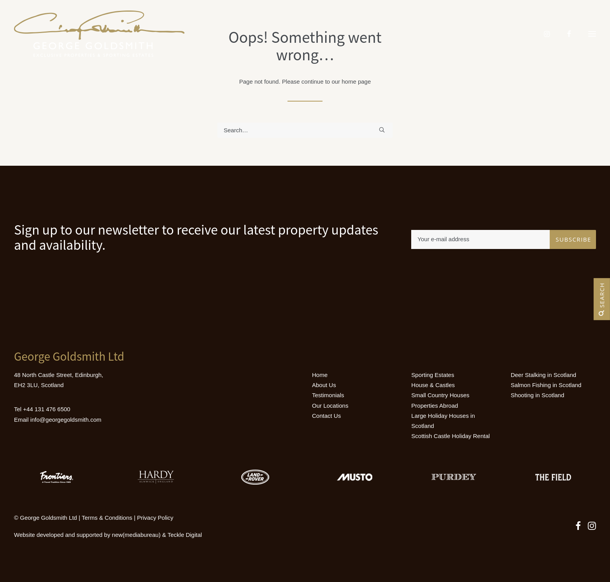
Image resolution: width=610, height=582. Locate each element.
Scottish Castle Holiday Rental (450, 436)
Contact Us (326, 415)
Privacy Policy (155, 517)
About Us (324, 385)
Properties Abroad (434, 405)
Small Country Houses (440, 395)
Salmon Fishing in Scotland (546, 385)
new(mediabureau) (136, 534)
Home (320, 375)
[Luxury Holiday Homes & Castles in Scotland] (99, 34)
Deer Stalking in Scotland (543, 375)
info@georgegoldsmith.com (66, 419)
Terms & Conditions (107, 517)
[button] (592, 34)
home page (356, 81)
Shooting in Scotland (537, 395)
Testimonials (328, 395)
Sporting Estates (432, 375)
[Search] (305, 130)
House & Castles (433, 385)
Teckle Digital (185, 534)
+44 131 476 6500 (46, 409)
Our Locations (330, 405)
